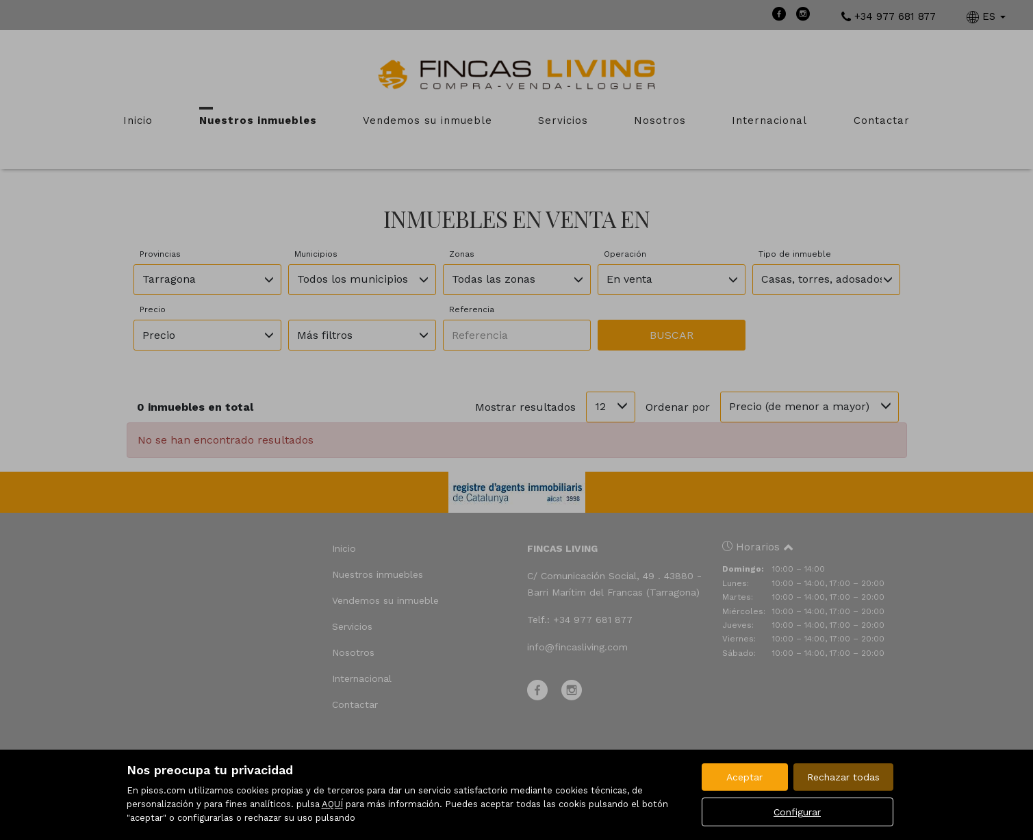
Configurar (797, 811)
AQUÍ (332, 804)
